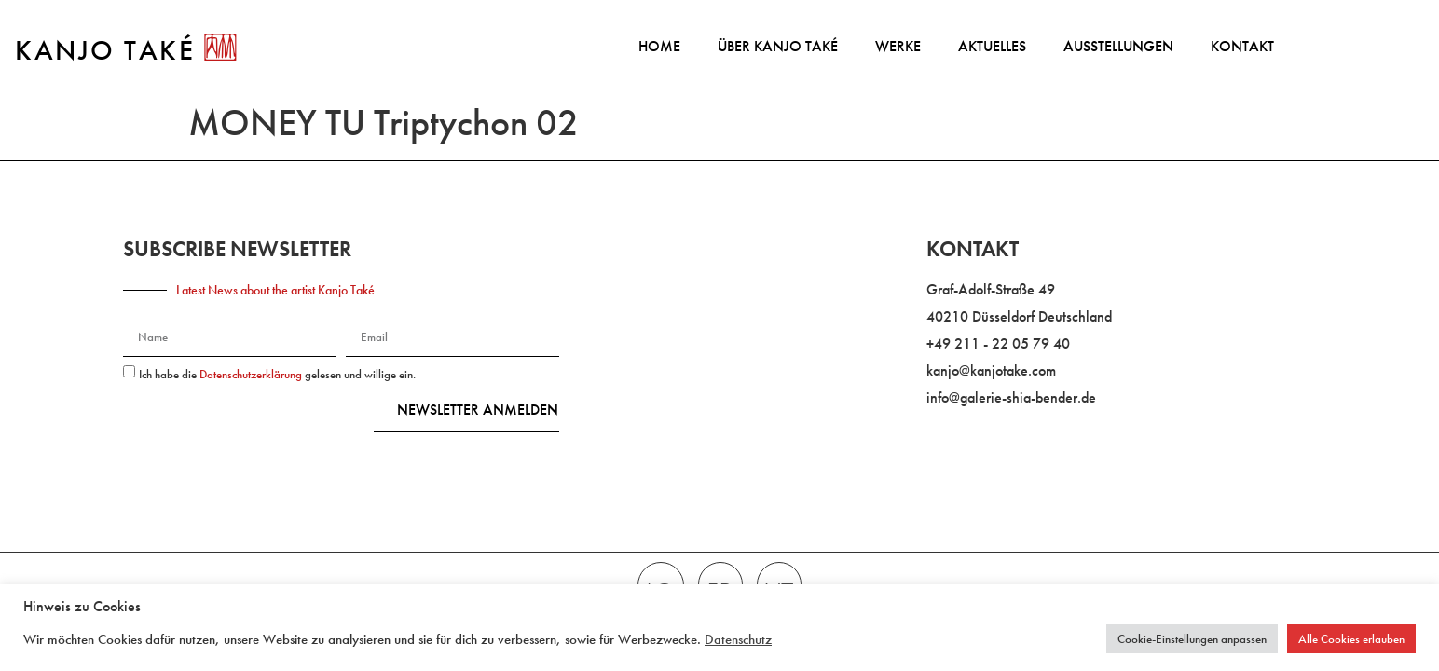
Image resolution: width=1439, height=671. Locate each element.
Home (659, 46)
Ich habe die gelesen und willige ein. (277, 374)
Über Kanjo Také (778, 46)
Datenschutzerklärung (252, 374)
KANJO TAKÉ (105, 50)
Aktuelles (992, 46)
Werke (898, 46)
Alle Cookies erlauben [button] (1351, 639)
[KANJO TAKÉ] (220, 47)
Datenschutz (738, 639)
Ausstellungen (1118, 46)
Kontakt (1242, 46)
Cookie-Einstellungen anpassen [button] (1192, 639)
